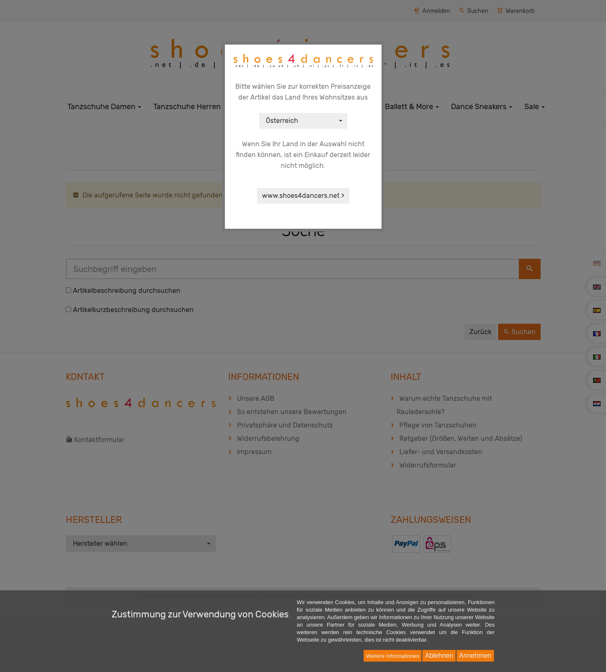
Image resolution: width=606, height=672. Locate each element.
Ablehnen (439, 655)
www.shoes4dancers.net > (303, 196)
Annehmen (475, 655)
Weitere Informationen (392, 656)
